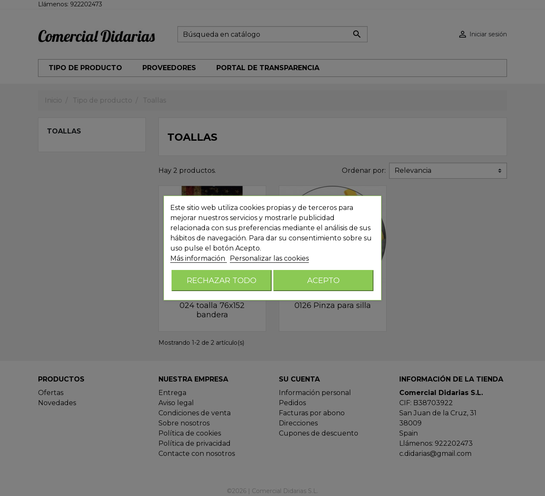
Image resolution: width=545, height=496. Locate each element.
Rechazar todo (221, 280)
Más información (198, 258)
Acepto (323, 280)
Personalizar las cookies (269, 258)
